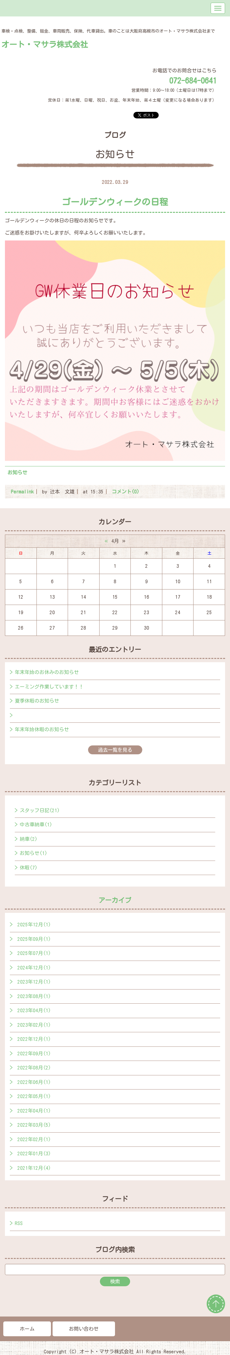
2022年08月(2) (34, 1067)
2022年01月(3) (34, 1153)
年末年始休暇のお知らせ (42, 729)
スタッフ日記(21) (40, 810)
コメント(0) (125, 491)
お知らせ (17, 472)
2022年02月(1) (34, 1139)
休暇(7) (28, 867)
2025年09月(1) (34, 939)
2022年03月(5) (34, 1124)
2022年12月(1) (34, 1039)
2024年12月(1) (34, 967)
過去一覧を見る (115, 749)
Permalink (22, 491)
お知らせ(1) (33, 853)
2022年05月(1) (34, 1096)
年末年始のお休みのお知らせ (47, 672)
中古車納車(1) (36, 824)
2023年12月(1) (34, 981)
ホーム (27, 1328)
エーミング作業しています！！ (49, 686)
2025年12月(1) (34, 924)
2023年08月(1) (34, 996)
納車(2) (28, 839)
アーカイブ (115, 900)
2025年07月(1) (34, 953)
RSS (19, 1223)
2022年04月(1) (34, 1110)
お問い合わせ (84, 1328)
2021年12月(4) (34, 1168)
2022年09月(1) (34, 1053)
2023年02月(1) (34, 1024)
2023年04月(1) (34, 1010)
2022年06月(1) (34, 1082)
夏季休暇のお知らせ (37, 700)
